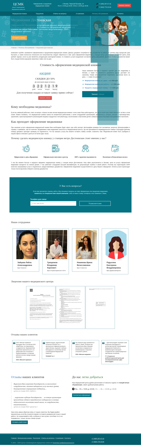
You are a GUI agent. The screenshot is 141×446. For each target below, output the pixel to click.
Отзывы (16, 378)
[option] (26, 251)
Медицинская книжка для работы (97, 85)
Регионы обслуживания (100, 14)
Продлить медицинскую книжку (96, 89)
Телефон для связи (38, 200)
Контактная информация (81, 396)
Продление (39, 14)
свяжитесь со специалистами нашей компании (51, 194)
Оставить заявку (19, 39)
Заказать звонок (124, 5)
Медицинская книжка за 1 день (96, 81)
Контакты (120, 14)
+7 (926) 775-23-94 (105, 7)
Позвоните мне (95, 204)
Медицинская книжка (19, 14)
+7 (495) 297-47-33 (105, 4)
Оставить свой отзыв (19, 423)
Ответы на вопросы (59, 14)
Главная (14, 49)
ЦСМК (18, 6)
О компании (80, 14)
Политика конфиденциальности (63, 444)
